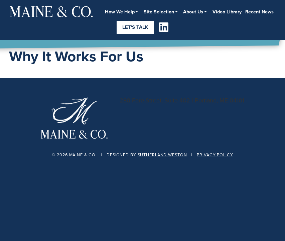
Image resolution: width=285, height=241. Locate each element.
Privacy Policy (215, 155)
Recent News (259, 11)
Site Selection (159, 11)
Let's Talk (135, 27)
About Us (193, 11)
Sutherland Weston (162, 155)
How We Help (120, 11)
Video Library (227, 11)
